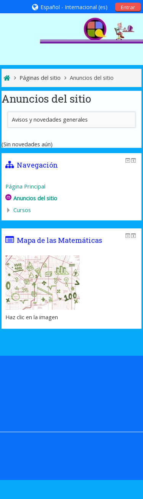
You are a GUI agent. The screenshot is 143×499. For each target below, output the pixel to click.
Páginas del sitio (40, 77)
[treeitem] (71, 186)
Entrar (128, 7)
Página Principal (25, 186)
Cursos (22, 210)
